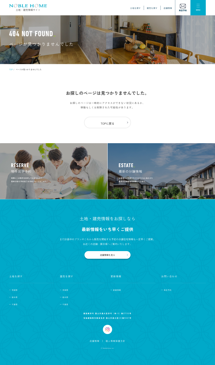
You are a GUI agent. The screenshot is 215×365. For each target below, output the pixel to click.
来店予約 (168, 290)
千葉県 (15, 304)
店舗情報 (168, 8)
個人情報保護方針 (115, 340)
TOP (11, 69)
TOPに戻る (107, 123)
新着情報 (117, 290)
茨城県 (15, 290)
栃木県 (15, 297)
